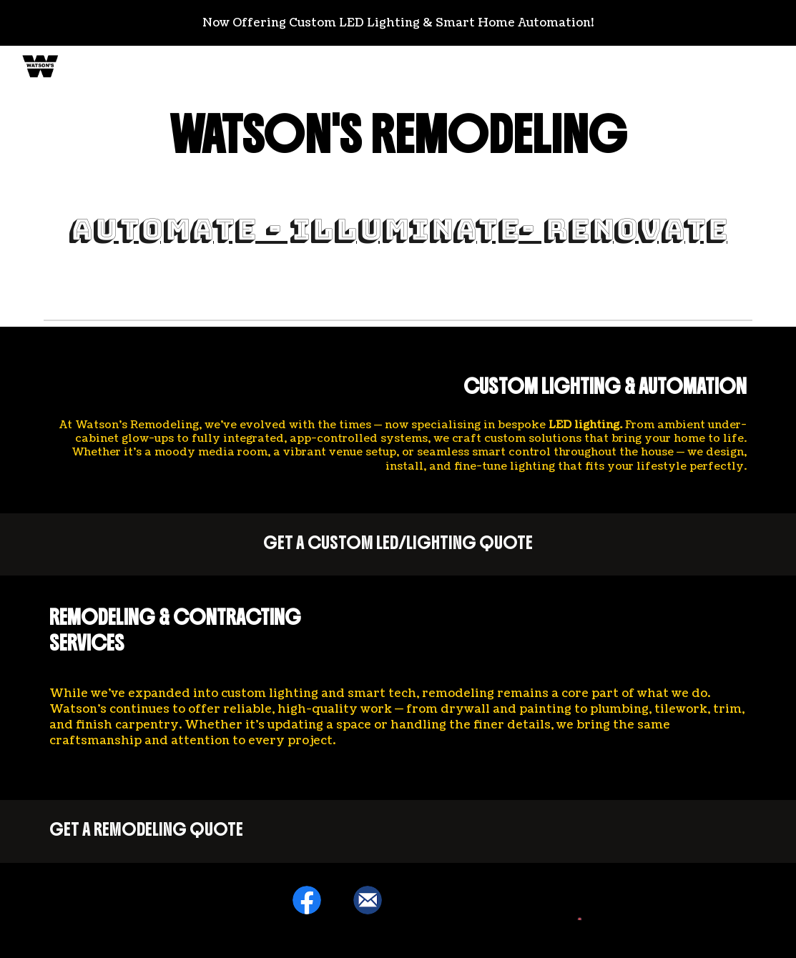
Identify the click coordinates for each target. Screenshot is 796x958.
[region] (398, 23)
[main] (398, 135)
